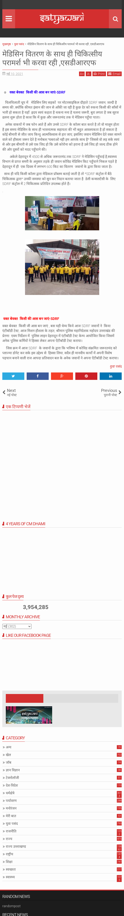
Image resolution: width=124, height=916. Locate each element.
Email (114, 74)
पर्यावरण (11, 801)
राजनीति (11, 831)
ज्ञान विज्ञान (13, 770)
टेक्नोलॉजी (12, 778)
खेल (8, 755)
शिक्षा (9, 862)
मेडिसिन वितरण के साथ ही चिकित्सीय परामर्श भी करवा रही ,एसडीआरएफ (52, 58)
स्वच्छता (11, 869)
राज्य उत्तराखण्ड (16, 846)
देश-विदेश (12, 785)
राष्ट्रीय (9, 854)
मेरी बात (11, 816)
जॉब (8, 762)
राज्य (9, 839)
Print (99, 74)
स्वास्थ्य (10, 877)
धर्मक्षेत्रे (10, 793)
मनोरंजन (11, 808)
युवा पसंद (116, 366)
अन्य (8, 747)
